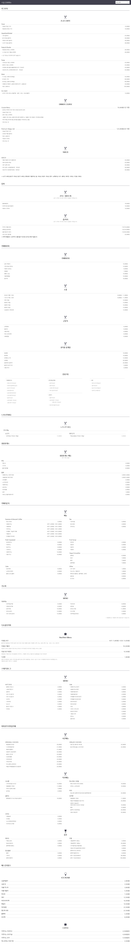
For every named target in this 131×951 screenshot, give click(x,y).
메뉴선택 (118, 2)
